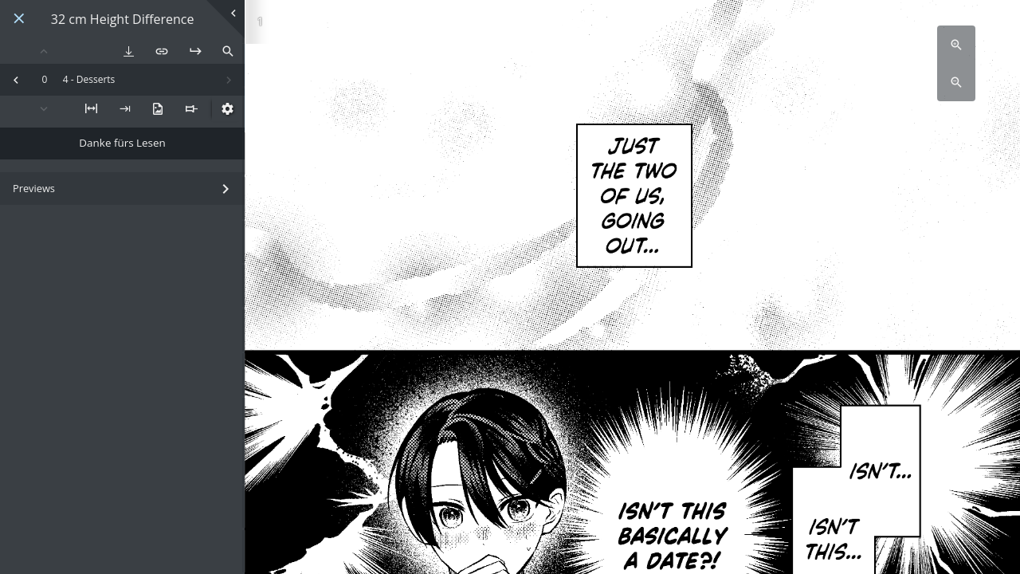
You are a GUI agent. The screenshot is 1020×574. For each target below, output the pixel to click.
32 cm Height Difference (122, 19)
